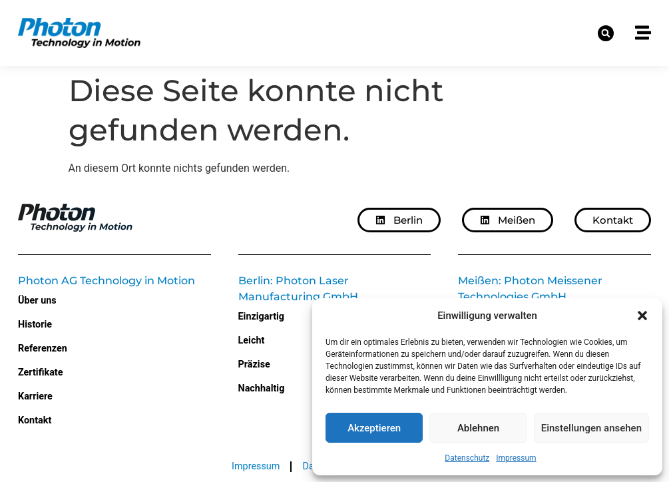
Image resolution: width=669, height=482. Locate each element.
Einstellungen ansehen (591, 428)
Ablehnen (478, 428)
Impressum (516, 458)
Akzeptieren (374, 428)
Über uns (37, 300)
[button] (642, 315)
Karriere (35, 396)
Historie (35, 324)
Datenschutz (467, 458)
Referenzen (42, 348)
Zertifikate (40, 372)
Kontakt (34, 420)
